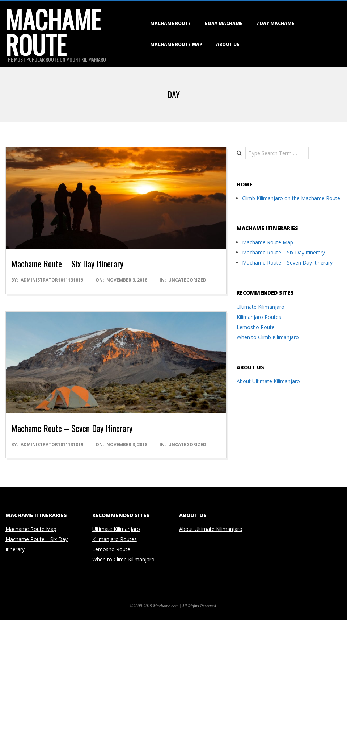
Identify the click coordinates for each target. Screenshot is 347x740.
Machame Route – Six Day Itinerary (67, 263)
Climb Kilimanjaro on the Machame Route (291, 198)
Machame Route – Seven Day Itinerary (71, 428)
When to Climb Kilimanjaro (268, 337)
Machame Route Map (176, 44)
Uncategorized (187, 280)
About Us (228, 44)
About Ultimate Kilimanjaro (268, 381)
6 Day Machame (223, 23)
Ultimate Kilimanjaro (260, 306)
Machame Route (170, 23)
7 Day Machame (275, 23)
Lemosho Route (256, 327)
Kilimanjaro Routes (259, 316)
